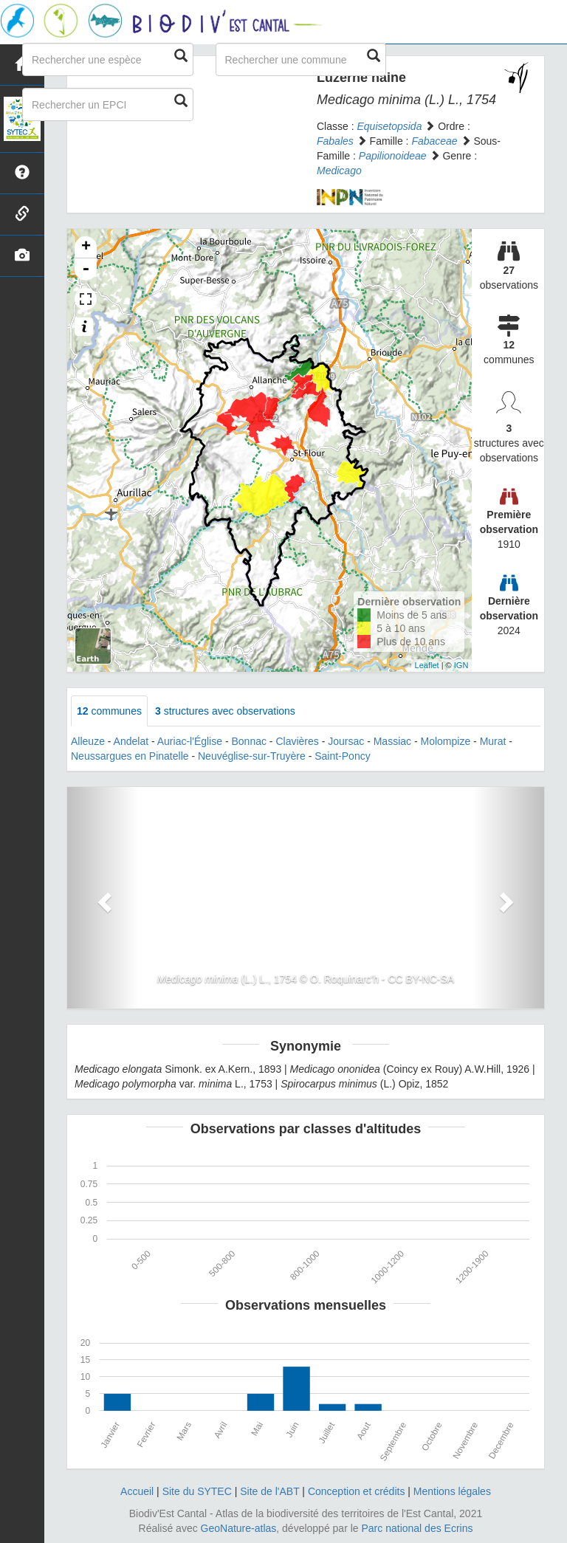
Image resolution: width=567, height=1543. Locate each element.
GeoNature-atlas (239, 1528)
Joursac (346, 741)
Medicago (339, 170)
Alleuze (88, 741)
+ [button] (86, 247)
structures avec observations (225, 711)
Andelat (131, 741)
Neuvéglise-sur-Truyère (252, 756)
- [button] (85, 269)
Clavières (296, 741)
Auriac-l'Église (189, 741)
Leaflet (427, 665)
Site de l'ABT (269, 1491)
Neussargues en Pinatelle (130, 756)
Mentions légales (452, 1491)
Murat (493, 741)
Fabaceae (434, 141)
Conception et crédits (356, 1491)
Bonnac (248, 741)
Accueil (137, 1491)
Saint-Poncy (342, 756)
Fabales (335, 141)
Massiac (392, 741)
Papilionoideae (393, 156)
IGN (461, 665)
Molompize (446, 741)
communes (109, 711)
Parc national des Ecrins (417, 1528)
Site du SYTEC (197, 1491)
